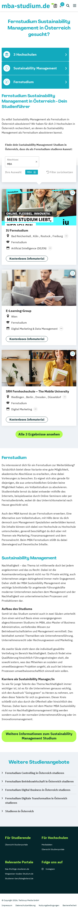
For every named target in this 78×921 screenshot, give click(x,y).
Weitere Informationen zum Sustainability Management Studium (39, 735)
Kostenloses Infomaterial (26, 258)
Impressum (7, 905)
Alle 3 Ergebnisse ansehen (39, 434)
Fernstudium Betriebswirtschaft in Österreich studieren (39, 781)
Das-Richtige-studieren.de (17, 869)
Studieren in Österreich (19, 811)
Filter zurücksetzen (59, 172)
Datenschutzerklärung (25, 905)
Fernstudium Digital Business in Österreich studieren (37, 790)
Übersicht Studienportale (16, 844)
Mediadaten (47, 844)
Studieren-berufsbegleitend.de (19, 878)
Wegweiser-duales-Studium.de (19, 873)
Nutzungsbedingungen (49, 905)
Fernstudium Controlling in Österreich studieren (34, 773)
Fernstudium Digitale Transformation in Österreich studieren (36, 800)
